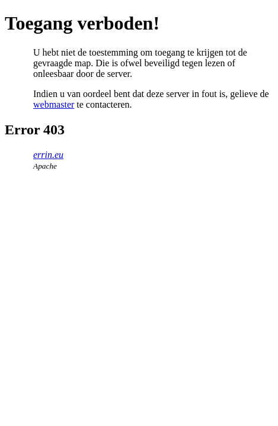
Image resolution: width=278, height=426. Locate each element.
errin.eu (48, 155)
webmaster (53, 104)
